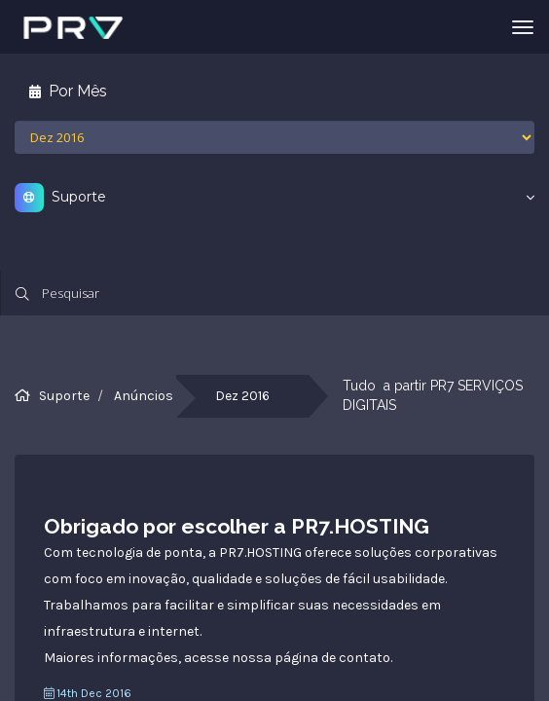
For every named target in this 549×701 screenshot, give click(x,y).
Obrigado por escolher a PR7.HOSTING (236, 526)
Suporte (64, 395)
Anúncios (143, 395)
